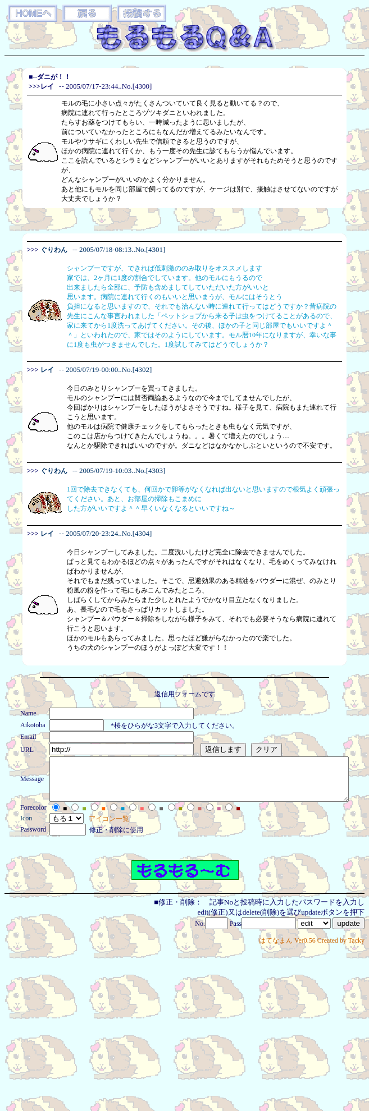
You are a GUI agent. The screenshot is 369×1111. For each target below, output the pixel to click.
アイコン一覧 (93, 827)
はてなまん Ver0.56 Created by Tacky (312, 949)
